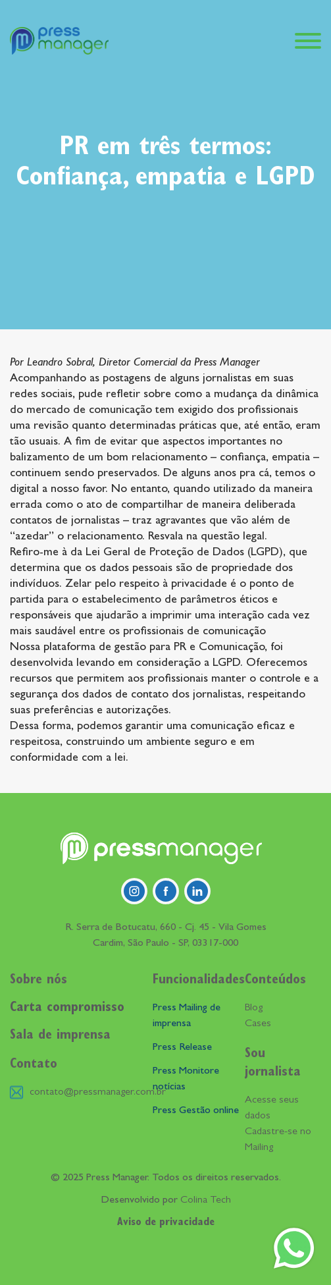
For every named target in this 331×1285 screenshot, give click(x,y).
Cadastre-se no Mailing (278, 1140)
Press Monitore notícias (186, 1079)
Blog (254, 1008)
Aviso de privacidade (166, 1223)
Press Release (182, 1048)
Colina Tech (205, 1200)
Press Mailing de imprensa (186, 1016)
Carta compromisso (67, 1008)
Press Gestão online (196, 1111)
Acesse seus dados (272, 1108)
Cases (258, 1024)
